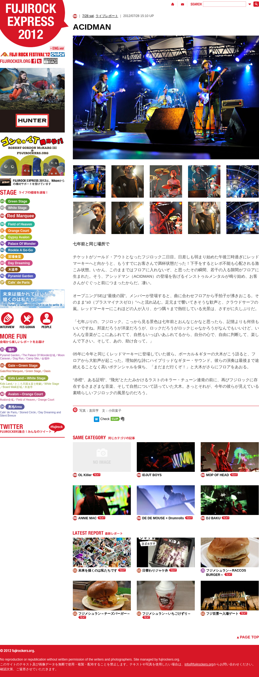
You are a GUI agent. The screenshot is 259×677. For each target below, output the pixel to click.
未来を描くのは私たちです (102, 570)
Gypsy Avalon (18, 237)
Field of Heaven (20, 224)
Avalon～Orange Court (25, 394)
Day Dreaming (19, 263)
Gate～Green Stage (23, 365)
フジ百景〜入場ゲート (226, 614)
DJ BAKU (217, 518)
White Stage (17, 208)
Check (105, 419)
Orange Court (18, 231)
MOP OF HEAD (222, 475)
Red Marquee (20, 216)
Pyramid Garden (20, 276)
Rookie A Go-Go (20, 250)
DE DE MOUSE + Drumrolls (167, 518)
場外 (11, 350)
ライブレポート (107, 16)
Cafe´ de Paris (19, 282)
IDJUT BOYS (152, 475)
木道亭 (13, 270)
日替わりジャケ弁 (159, 570)
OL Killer (89, 475)
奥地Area (15, 407)
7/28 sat (88, 16)
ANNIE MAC (91, 518)
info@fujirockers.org (199, 664)
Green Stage (17, 201)
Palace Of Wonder (22, 244)
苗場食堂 (14, 257)
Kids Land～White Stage (27, 378)
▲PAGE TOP (247, 637)
